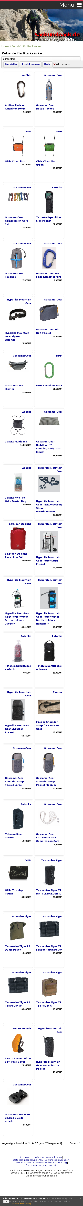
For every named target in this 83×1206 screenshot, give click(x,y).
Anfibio (26, 75)
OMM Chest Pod (15, 161)
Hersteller (11, 64)
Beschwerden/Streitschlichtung (50, 1162)
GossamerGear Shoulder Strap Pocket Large (14, 781)
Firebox (57, 692)
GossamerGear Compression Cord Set (16, 221)
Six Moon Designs (20, 523)
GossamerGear (53, 75)
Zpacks (26, 411)
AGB (41, 1160)
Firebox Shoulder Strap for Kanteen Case (47, 725)
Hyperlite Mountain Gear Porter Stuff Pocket (48, 561)
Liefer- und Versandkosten (48, 1157)
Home (5, 46)
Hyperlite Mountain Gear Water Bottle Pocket (48, 1065)
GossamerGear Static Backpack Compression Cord (47, 838)
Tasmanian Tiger (51, 860)
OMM (28, 131)
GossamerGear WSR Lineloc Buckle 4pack (17, 1118)
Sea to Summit (22, 1028)
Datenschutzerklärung (25, 1160)
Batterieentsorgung (36, 1165)
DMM (59, 355)
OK (6, 1201)
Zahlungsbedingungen (57, 1160)
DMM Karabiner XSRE (49, 385)
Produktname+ (31, 64)
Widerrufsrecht (23, 1162)
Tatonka (57, 187)
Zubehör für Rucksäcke (26, 46)
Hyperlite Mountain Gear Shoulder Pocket (17, 729)
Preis (47, 64)
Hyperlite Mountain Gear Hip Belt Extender (17, 336)
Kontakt (53, 1165)
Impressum (26, 1157)
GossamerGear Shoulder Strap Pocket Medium (46, 781)
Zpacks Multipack (16, 441)
